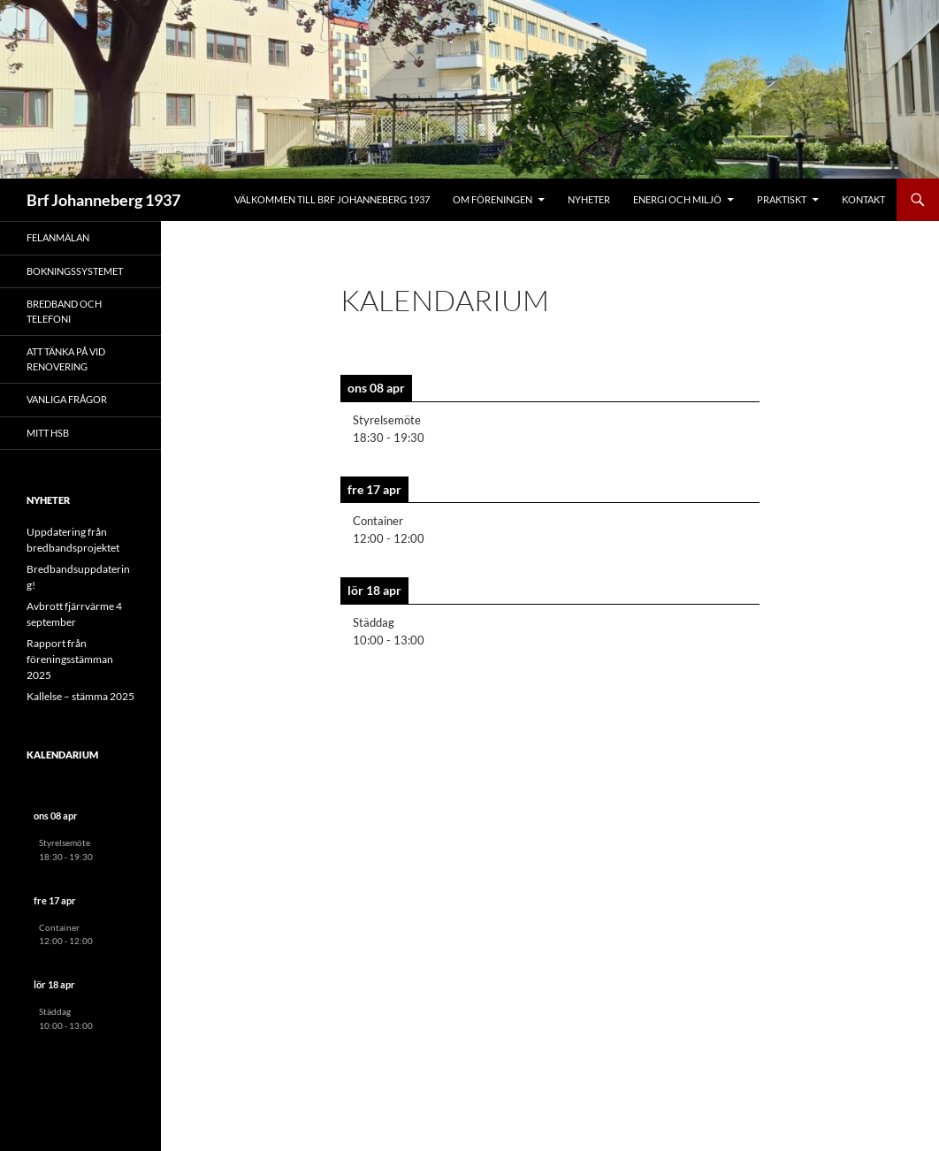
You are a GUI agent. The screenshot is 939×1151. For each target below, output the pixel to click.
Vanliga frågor (67, 399)
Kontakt (863, 199)
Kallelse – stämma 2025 (80, 696)
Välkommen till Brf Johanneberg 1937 (332, 199)
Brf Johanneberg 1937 (103, 200)
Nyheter (589, 199)
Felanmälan (58, 237)
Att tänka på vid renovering (66, 359)
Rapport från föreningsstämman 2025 (70, 659)
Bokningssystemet (75, 271)
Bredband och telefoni (64, 311)
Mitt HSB (48, 432)
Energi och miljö (677, 199)
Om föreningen (492, 199)
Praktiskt (781, 199)
